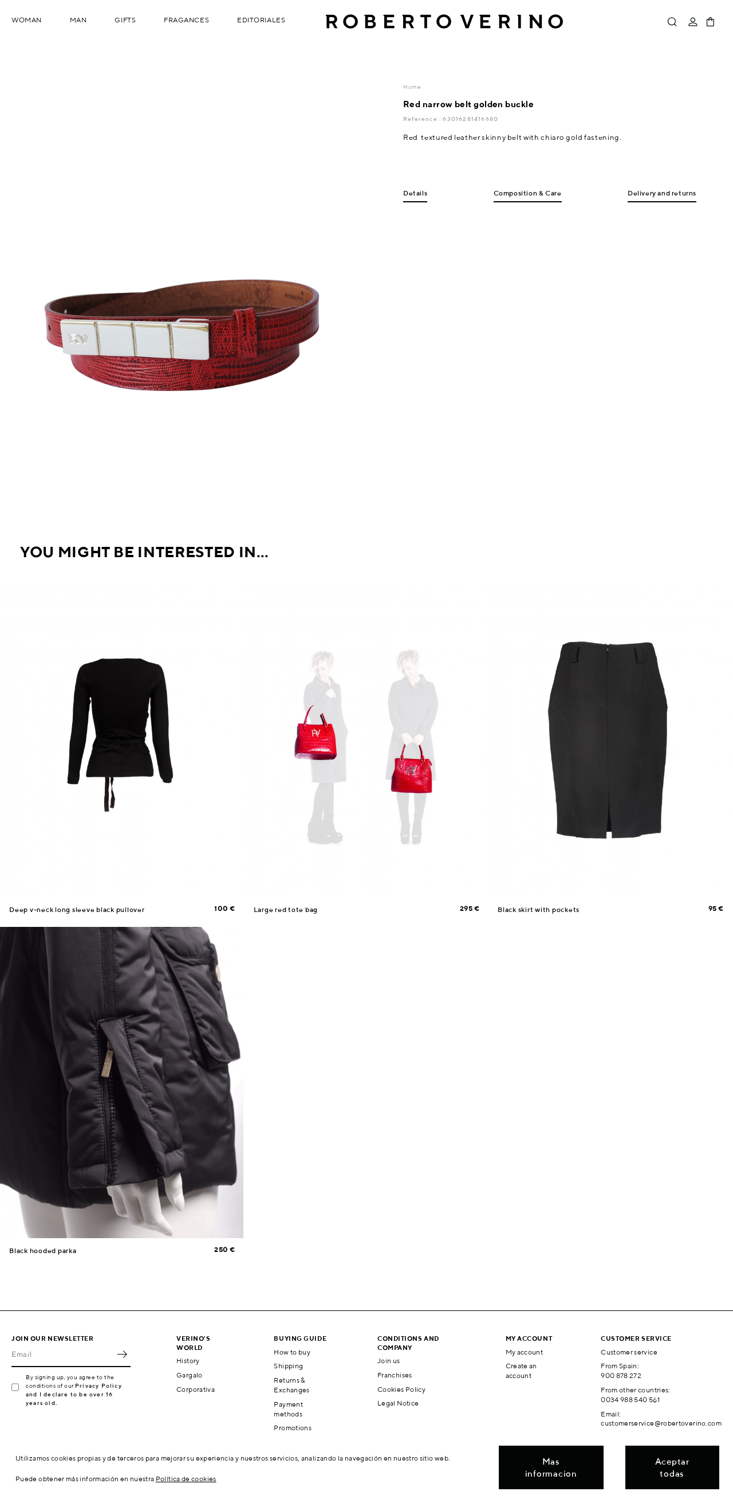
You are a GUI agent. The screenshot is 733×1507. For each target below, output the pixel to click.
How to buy (292, 1352)
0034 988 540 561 (630, 1399)
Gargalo (189, 1375)
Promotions (293, 1427)
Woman (26, 19)
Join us (388, 1360)
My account (524, 1352)
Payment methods (288, 1409)
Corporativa (195, 1389)
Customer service (629, 1352)
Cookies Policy (401, 1389)
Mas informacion (551, 1467)
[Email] (62, 1354)
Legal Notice (398, 1403)
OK (122, 1354)
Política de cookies (186, 1478)
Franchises (394, 1375)
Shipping (288, 1365)
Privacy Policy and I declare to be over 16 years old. (74, 1394)
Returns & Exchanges (291, 1385)
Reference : (423, 118)
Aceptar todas (672, 1467)
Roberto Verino (444, 22)
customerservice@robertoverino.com (661, 1423)
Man (78, 19)
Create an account (521, 1370)
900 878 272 (621, 1375)
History (188, 1360)
